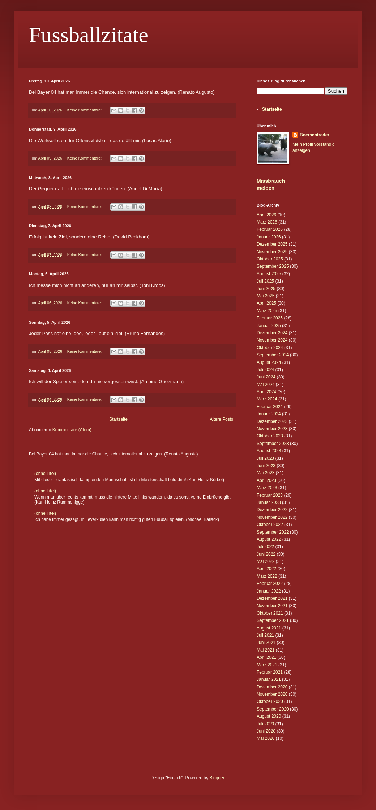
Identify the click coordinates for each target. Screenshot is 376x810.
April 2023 (266, 480)
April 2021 (266, 657)
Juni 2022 (266, 554)
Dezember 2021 (272, 598)
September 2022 (273, 532)
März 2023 (267, 487)
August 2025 (269, 273)
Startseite (118, 419)
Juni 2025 (266, 288)
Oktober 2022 (270, 524)
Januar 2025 (269, 325)
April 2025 (266, 303)
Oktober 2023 (270, 435)
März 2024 (267, 399)
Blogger (216, 777)
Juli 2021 (265, 635)
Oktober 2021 (270, 613)
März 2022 (267, 576)
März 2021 (267, 664)
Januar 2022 (269, 591)
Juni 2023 (266, 465)
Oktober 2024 (270, 347)
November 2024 (272, 340)
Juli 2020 (265, 723)
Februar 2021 (270, 672)
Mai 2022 (265, 561)
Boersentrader (314, 134)
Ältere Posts (221, 419)
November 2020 (272, 694)
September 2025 (273, 266)
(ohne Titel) (45, 473)
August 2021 (269, 628)
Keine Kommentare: (85, 110)
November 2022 (272, 517)
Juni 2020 (266, 731)
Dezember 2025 (272, 244)
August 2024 (269, 362)
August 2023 (269, 450)
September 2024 (273, 354)
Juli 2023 (265, 458)
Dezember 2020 (272, 687)
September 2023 (273, 443)
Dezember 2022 (272, 509)
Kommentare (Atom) (71, 429)
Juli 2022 (265, 546)
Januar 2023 (269, 502)
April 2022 (266, 568)
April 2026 (266, 214)
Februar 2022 (270, 583)
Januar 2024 (269, 413)
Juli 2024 (265, 369)
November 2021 (272, 605)
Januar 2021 (269, 679)
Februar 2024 (270, 406)
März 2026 (267, 222)
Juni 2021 (266, 642)
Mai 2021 (265, 650)
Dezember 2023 (272, 421)
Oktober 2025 (270, 259)
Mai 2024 (265, 384)
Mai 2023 (265, 472)
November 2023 (272, 428)
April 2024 (266, 391)
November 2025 (272, 251)
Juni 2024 (266, 376)
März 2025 (267, 310)
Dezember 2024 (272, 332)
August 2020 (269, 716)
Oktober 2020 (270, 701)
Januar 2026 (269, 236)
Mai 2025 (265, 295)
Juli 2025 (265, 281)
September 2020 (273, 709)
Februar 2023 (270, 495)
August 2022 (269, 539)
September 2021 (273, 620)
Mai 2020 (265, 738)
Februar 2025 (270, 318)
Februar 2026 (270, 229)
